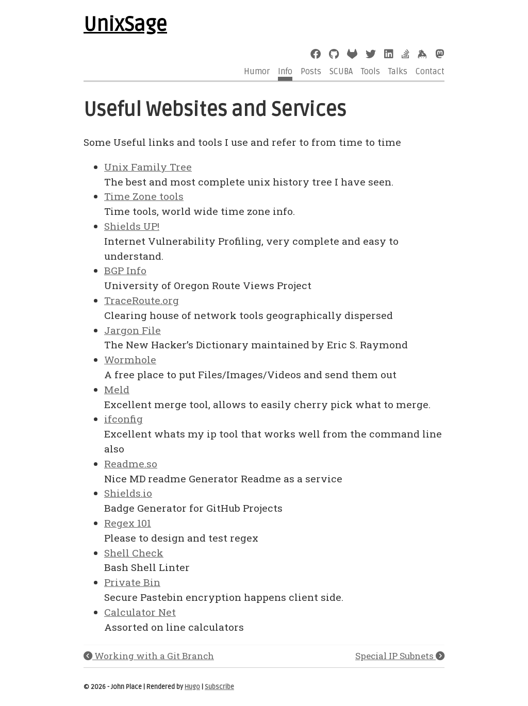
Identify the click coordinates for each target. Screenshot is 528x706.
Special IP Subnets (399, 656)
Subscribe (219, 687)
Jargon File (132, 330)
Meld (116, 389)
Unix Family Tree (148, 166)
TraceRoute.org (141, 300)
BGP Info (125, 270)
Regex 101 (127, 522)
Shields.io (128, 492)
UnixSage (125, 25)
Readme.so (130, 463)
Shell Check (133, 552)
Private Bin (132, 582)
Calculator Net (140, 612)
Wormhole (130, 359)
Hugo (192, 687)
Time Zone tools (144, 196)
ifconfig (123, 418)
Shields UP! (131, 226)
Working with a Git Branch (149, 656)
